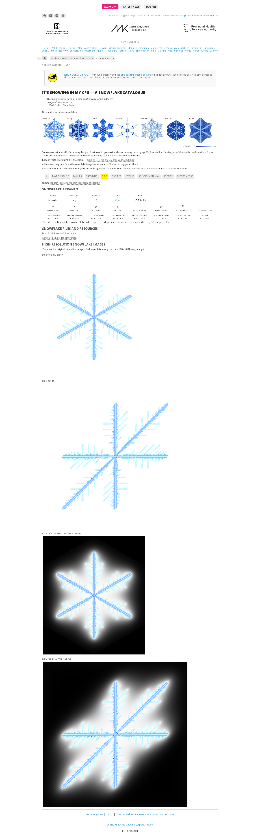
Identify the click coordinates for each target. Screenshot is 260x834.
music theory (57, 50)
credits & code (185, 176)
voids (188, 50)
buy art (151, 6)
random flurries (163, 152)
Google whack (114, 824)
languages (209, 48)
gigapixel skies (171, 48)
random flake (57, 182)
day (46, 48)
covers (103, 48)
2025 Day (110, 6)
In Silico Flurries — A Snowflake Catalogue (72, 58)
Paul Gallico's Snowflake (175, 168)
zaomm (214, 50)
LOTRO (45, 50)
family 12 (100, 155)
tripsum (162, 50)
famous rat (156, 48)
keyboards (196, 48)
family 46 (115, 155)
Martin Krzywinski (94, 814)
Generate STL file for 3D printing (59, 237)
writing (204, 50)
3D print (168, 176)
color (79, 48)
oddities (116, 176)
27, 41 (118, 200)
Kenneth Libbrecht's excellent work (139, 168)
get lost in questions (194, 15)
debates (132, 48)
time (153, 50)
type (170, 50)
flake (104, 176)
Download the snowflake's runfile (59, 233)
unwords (178, 50)
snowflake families (182, 152)
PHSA (171, 814)
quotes (101, 50)
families (77, 176)
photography (76, 50)
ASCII (54, 48)
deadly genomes (117, 48)
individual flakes (204, 152)
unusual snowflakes (69, 155)
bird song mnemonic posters (136, 74)
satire (131, 50)
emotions (144, 48)
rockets (122, 50)
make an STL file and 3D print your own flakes (110, 159)
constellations (91, 48)
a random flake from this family (83, 182)
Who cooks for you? (77, 74)
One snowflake (106, 58)
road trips (112, 50)
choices (62, 48)
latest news (131, 6)
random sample (60, 176)
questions (90, 50)
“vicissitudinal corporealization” (138, 824)
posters (129, 176)
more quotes (212, 15)
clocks (71, 48)
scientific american (148, 176)
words (196, 50)
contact (109, 814)
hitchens (185, 48)
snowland (91, 176)
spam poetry (142, 50)
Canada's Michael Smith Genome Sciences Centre (141, 814)
